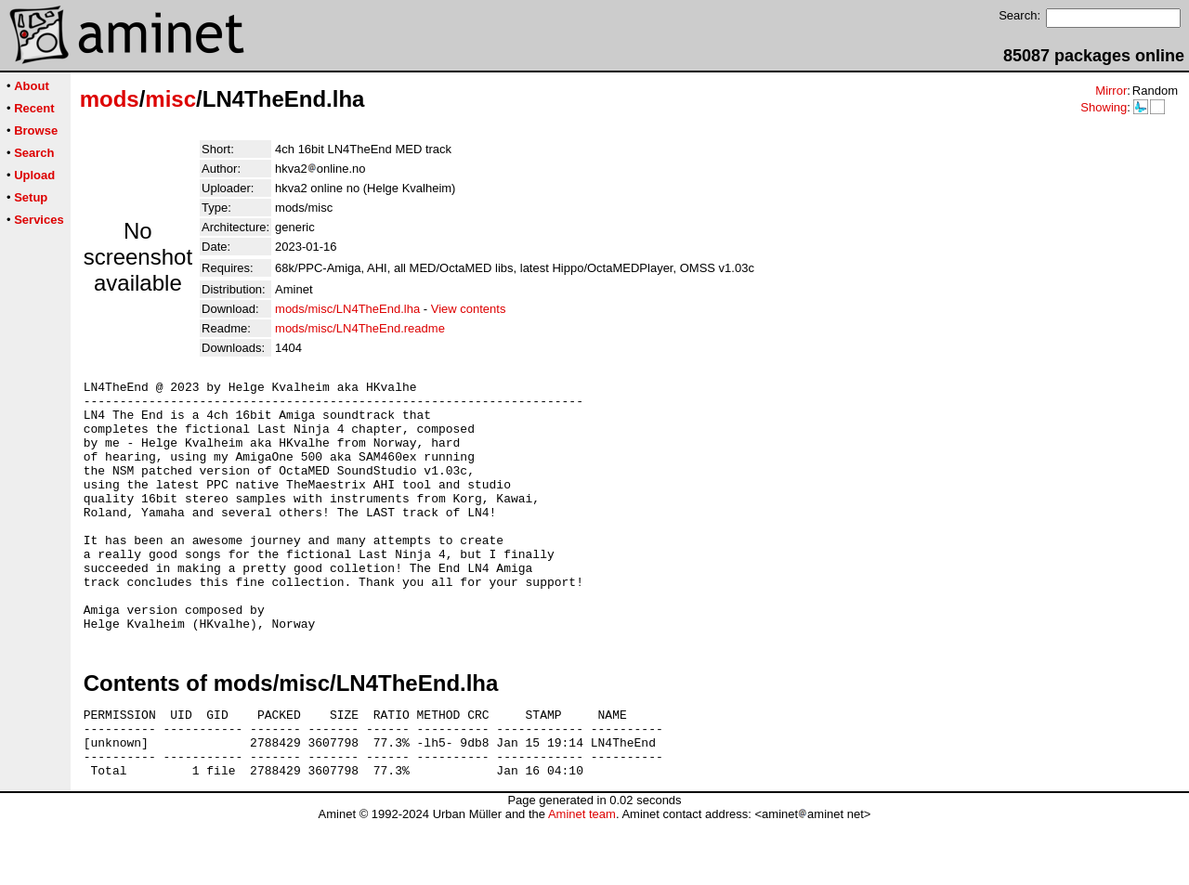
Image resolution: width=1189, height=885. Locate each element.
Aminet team (582, 878)
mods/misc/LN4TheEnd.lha (347, 309)
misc (170, 98)
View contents (468, 309)
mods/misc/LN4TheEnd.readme (360, 328)
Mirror (1111, 91)
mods (109, 98)
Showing (1103, 107)
